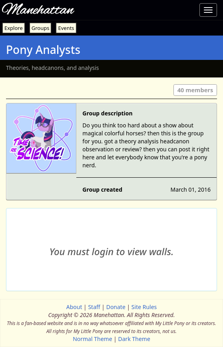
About (74, 307)
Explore (13, 28)
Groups (41, 28)
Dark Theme (134, 339)
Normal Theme (92, 339)
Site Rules (144, 307)
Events (66, 28)
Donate (115, 307)
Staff (94, 307)
